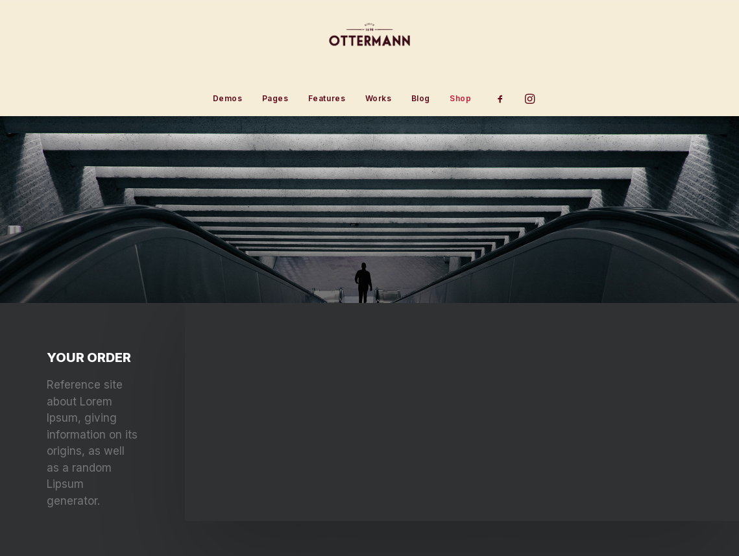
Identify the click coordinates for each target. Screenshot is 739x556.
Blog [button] (420, 98)
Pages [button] (275, 98)
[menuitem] (227, 98)
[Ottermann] (369, 41)
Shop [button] (460, 98)
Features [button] (327, 98)
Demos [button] (228, 98)
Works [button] (378, 98)
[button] (504, 98)
